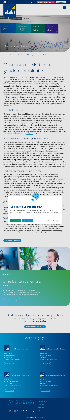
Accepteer (15, 221)
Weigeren (27, 221)
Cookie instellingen (53, 221)
